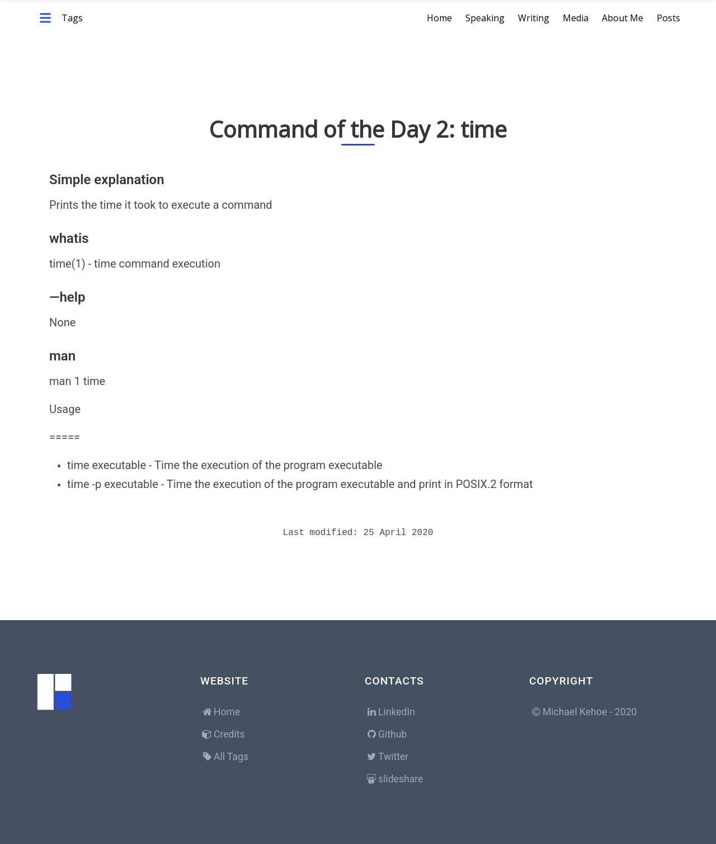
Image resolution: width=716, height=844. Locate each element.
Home (439, 18)
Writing (533, 18)
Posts (668, 18)
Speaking (485, 18)
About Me (622, 18)
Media (575, 18)
